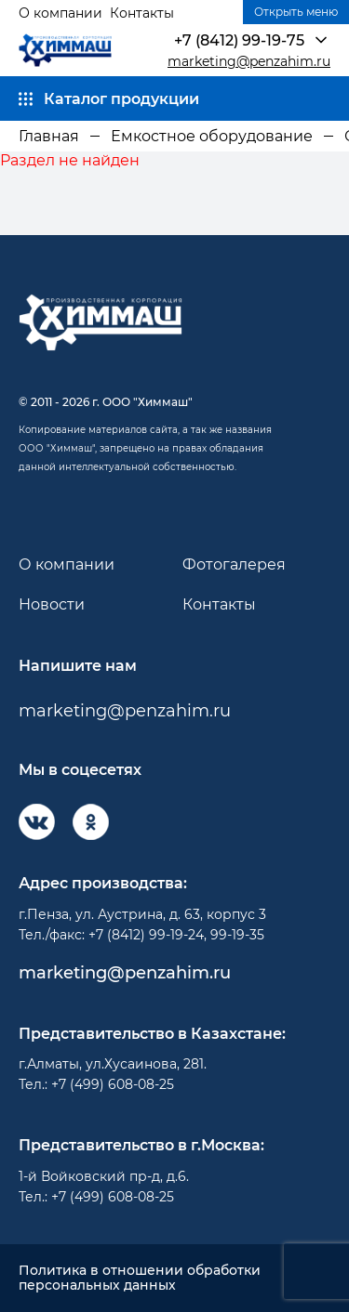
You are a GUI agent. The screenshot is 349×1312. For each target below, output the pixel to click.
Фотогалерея (234, 564)
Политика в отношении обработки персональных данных (140, 1278)
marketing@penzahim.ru (249, 62)
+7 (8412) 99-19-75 (239, 40)
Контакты (142, 13)
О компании (60, 13)
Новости (52, 604)
